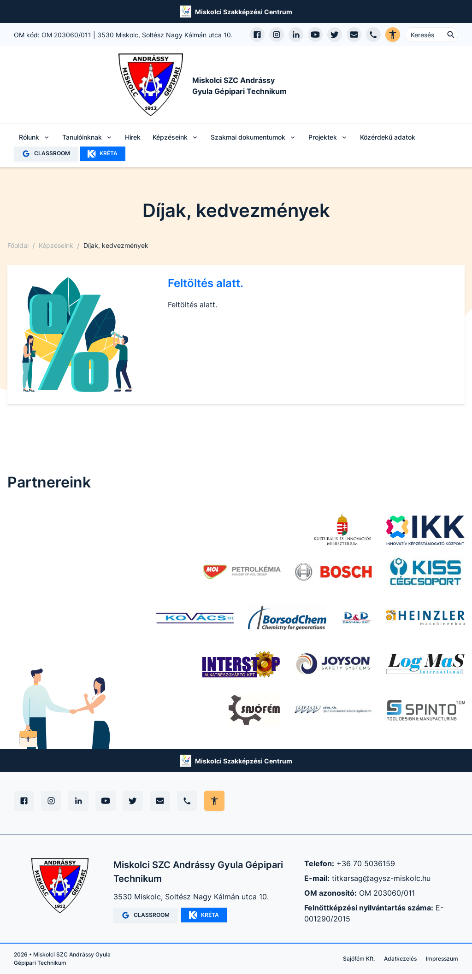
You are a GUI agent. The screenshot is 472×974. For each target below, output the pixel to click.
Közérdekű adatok (387, 137)
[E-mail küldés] (354, 34)
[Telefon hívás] (373, 34)
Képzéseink (56, 245)
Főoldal (18, 245)
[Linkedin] (78, 801)
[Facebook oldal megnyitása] (257, 34)
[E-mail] (160, 801)
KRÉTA (103, 154)
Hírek (133, 137)
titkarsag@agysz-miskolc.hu (381, 878)
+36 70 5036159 (365, 863)
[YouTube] (105, 801)
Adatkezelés (400, 958)
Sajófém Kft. (359, 958)
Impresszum (442, 958)
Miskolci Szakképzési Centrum (243, 12)
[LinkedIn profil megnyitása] (296, 34)
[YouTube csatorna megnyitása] (315, 34)
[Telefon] (187, 801)
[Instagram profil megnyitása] (276, 34)
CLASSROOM (46, 153)
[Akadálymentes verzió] (392, 34)
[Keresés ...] (431, 34)
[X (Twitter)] (133, 801)
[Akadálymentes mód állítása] (214, 801)
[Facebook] (24, 801)
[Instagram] (51, 801)
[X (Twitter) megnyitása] (334, 34)
